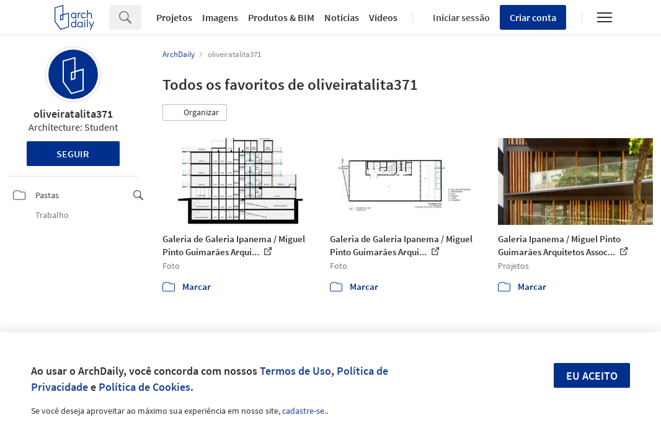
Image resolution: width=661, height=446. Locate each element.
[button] (194, 112)
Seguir (72, 153)
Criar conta (533, 17)
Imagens (220, 17)
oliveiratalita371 (73, 114)
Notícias (341, 17)
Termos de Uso (295, 371)
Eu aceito (592, 376)
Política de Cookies (144, 387)
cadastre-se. (304, 410)
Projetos (174, 17)
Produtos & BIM (281, 17)
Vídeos (383, 17)
